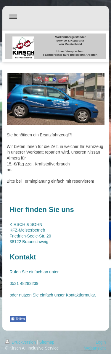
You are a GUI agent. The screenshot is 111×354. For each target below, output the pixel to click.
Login (101, 342)
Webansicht (95, 348)
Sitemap (46, 342)
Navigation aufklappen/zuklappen (55, 16)
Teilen (18, 319)
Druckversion (21, 342)
